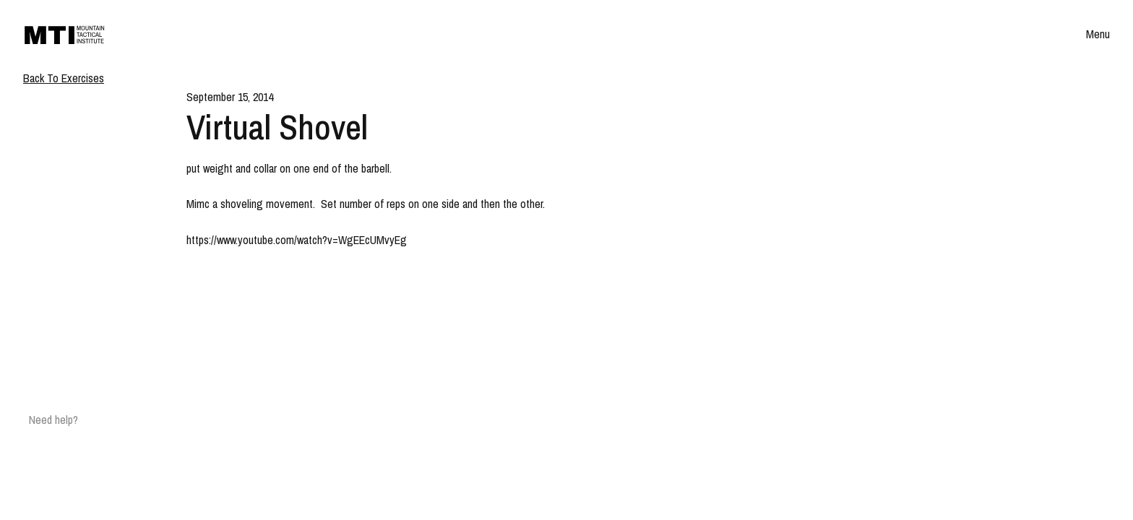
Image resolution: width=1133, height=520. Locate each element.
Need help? (53, 420)
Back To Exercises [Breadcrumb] (63, 78)
